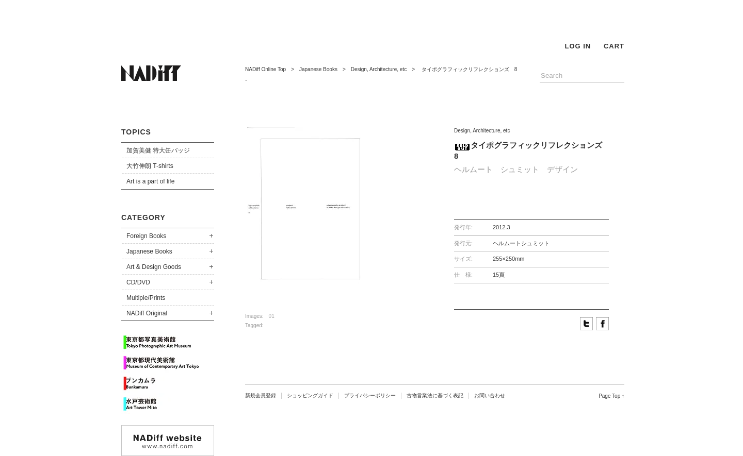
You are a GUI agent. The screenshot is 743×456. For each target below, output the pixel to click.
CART (614, 46)
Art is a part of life (150, 181)
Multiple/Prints (145, 297)
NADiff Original (146, 313)
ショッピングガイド (310, 395)
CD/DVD (138, 282)
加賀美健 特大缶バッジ (158, 150)
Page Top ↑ (611, 396)
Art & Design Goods (153, 267)
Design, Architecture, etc (379, 69)
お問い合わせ (489, 395)
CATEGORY (143, 217)
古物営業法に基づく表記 (435, 395)
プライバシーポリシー (370, 395)
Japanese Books (149, 251)
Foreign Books (146, 236)
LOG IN (577, 46)
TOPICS (136, 132)
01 (271, 316)
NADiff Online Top (265, 69)
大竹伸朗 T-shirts (149, 166)
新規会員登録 (260, 395)
